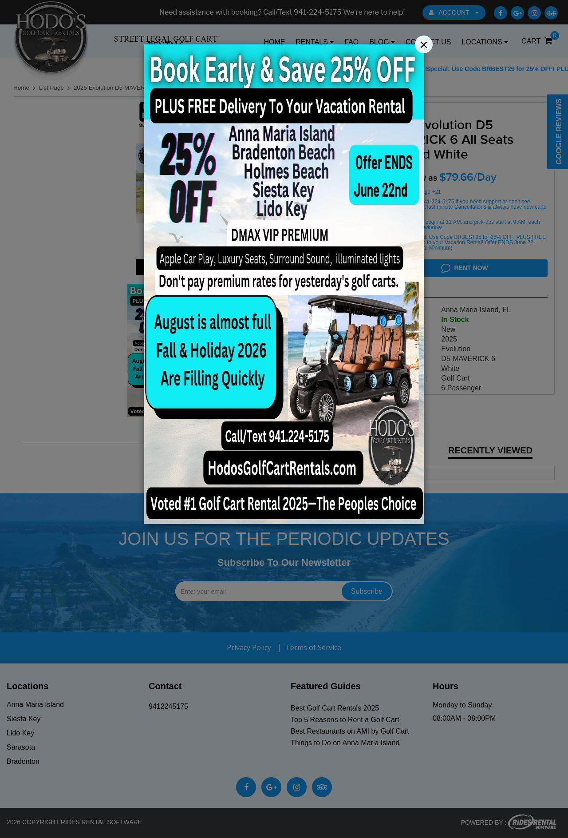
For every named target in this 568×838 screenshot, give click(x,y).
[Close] (424, 26)
